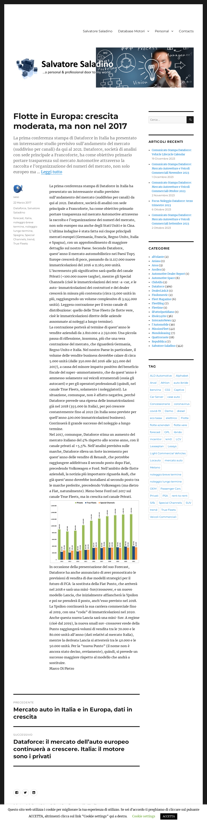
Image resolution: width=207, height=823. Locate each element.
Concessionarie (160, 403)
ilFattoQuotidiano (163, 312)
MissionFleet (160, 329)
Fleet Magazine (161, 299)
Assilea (156, 269)
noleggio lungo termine (166, 481)
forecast (18, 218)
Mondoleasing (161, 333)
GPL (167, 432)
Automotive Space (163, 278)
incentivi (156, 439)
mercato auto (174, 460)
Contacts (186, 31)
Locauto (155, 460)
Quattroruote (160, 337)
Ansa (155, 265)
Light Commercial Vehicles (168, 453)
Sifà (152, 502)
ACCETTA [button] (169, 816)
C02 (167, 389)
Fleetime (157, 307)
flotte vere (180, 425)
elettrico (171, 418)
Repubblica (159, 341)
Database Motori (131, 31)
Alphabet (182, 375)
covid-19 (155, 411)
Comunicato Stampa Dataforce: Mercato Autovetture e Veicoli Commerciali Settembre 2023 (172, 219)
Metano (155, 467)
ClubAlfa (157, 282)
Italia (28, 218)
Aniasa (156, 261)
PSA (165, 495)
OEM (153, 488)
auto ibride (181, 382)
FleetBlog (158, 303)
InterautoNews (161, 320)
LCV (178, 439)
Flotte (185, 418)
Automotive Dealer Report (168, 274)
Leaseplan (157, 446)
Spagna (18, 235)
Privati (154, 495)
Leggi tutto (51, 171)
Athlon (165, 382)
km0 (169, 439)
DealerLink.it (160, 290)
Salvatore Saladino (97, 31)
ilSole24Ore (159, 316)
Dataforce (19, 208)
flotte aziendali (160, 425)
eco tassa (156, 418)
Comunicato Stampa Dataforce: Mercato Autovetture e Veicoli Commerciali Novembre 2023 (172, 168)
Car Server (156, 396)
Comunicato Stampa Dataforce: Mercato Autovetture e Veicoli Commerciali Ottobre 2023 (172, 187)
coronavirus (181, 403)
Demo (169, 411)
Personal (162, 31)
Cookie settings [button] (143, 816)
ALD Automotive (161, 375)
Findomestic (160, 295)
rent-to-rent (179, 495)
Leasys (172, 446)
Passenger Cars (171, 488)
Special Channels (170, 502)
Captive (179, 389)
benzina (155, 389)
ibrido (178, 432)
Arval (153, 382)
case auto (173, 396)
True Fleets (20, 243)
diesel (181, 411)
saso (16, 196)
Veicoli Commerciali (163, 516)
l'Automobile (160, 324)
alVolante (158, 257)
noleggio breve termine (165, 474)
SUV (188, 502)
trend (30, 239)
